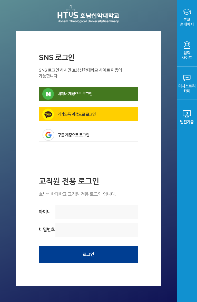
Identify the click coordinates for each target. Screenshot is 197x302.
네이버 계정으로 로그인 (67, 94)
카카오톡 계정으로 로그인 (69, 114)
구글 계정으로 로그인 (90, 135)
